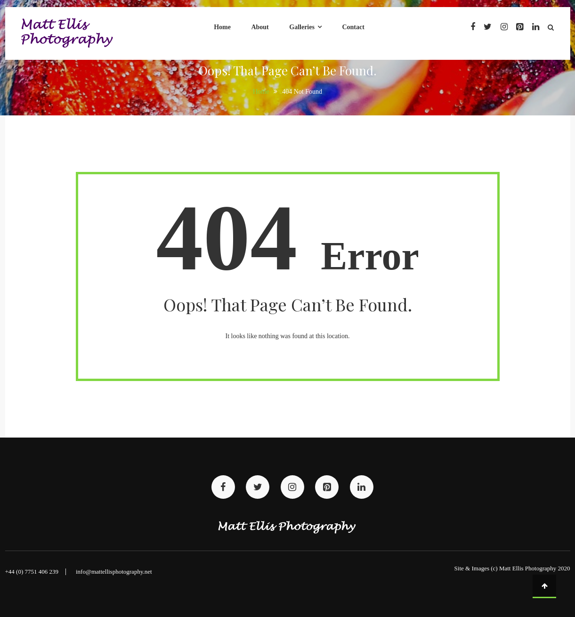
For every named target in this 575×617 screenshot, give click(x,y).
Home (222, 27)
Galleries (302, 27)
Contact (353, 27)
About (259, 27)
